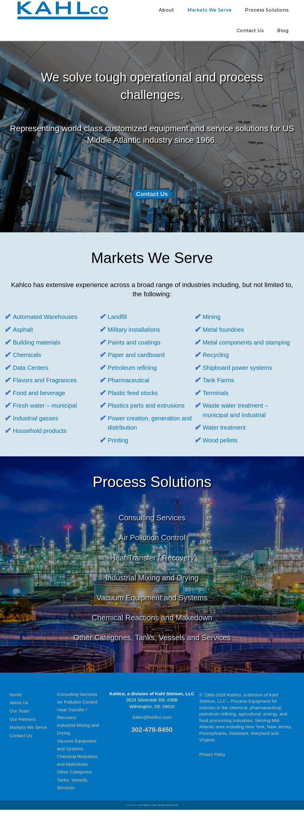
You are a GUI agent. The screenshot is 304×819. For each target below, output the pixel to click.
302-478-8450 (151, 739)
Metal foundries (225, 329)
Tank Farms (220, 389)
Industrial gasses (38, 418)
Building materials (39, 342)
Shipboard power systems (241, 376)
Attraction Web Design (158, 814)
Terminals (217, 402)
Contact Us (152, 194)
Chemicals (28, 354)
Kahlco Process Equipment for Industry (63, 10)
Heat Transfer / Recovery (152, 566)
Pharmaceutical (130, 380)
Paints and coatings (137, 342)
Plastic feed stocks (135, 393)
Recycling (217, 364)
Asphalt (24, 329)
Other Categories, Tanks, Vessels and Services (151, 647)
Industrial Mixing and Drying (152, 586)
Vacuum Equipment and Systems (152, 606)
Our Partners (23, 728)
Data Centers (32, 367)
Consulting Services (152, 527)
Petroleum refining (135, 367)
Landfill (118, 316)
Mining (212, 316)
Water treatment (226, 437)
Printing (119, 440)
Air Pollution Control (152, 547)
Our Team (19, 720)
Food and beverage (41, 393)
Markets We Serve (28, 736)
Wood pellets (222, 449)
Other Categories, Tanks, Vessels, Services (75, 789)
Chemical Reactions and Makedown (152, 627)
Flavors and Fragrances (48, 380)
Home (16, 703)
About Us (19, 712)
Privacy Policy (212, 763)
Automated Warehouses (48, 316)
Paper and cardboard (139, 354)
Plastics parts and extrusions (150, 405)
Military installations (136, 329)
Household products (42, 430)
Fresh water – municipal (48, 405)
